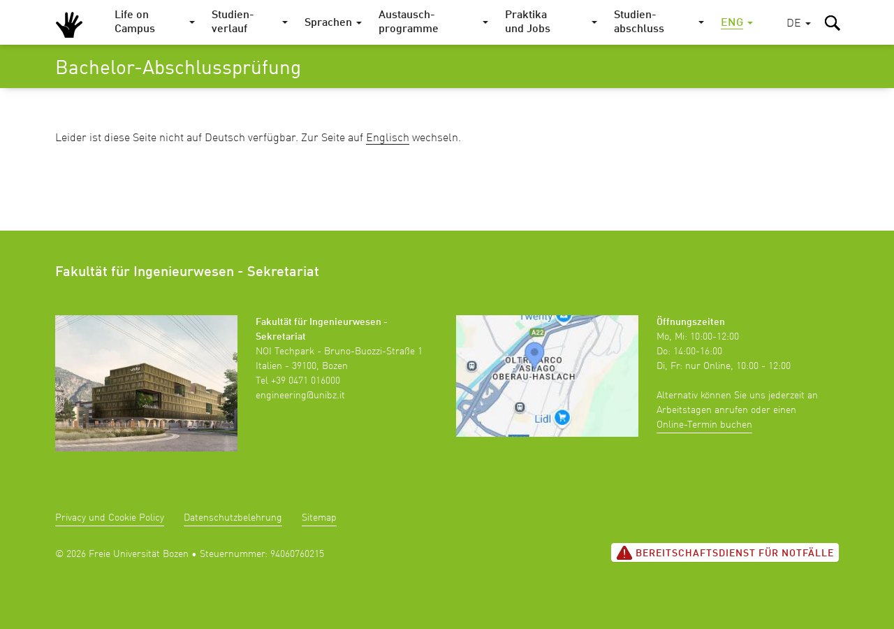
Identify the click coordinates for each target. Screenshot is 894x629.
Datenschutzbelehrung (233, 518)
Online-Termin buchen (704, 425)
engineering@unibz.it (300, 395)
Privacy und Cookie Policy (109, 518)
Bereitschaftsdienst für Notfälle (725, 552)
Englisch (387, 138)
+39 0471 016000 (305, 381)
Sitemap (319, 518)
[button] (798, 24)
